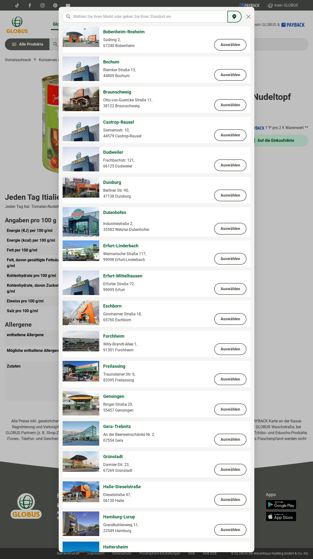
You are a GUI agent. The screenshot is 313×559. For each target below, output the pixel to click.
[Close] (249, 16)
